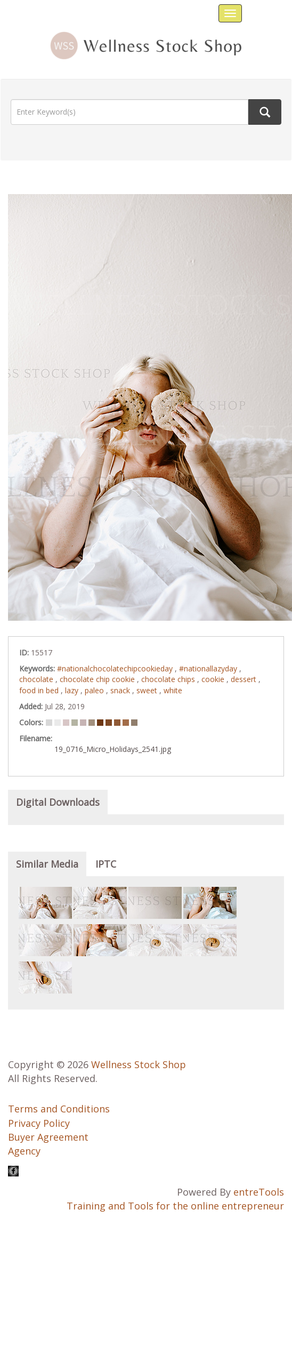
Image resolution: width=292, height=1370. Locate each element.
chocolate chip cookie (98, 679)
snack (121, 690)
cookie (213, 679)
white (173, 690)
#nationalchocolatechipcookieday (116, 668)
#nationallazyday (209, 668)
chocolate (37, 679)
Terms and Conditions (59, 1108)
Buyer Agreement (48, 1137)
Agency (24, 1150)
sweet (147, 690)
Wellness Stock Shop (138, 1064)
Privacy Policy (39, 1123)
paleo (95, 690)
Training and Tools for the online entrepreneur (175, 1205)
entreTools (258, 1191)
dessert (244, 679)
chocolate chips (169, 679)
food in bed (40, 690)
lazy (72, 690)
